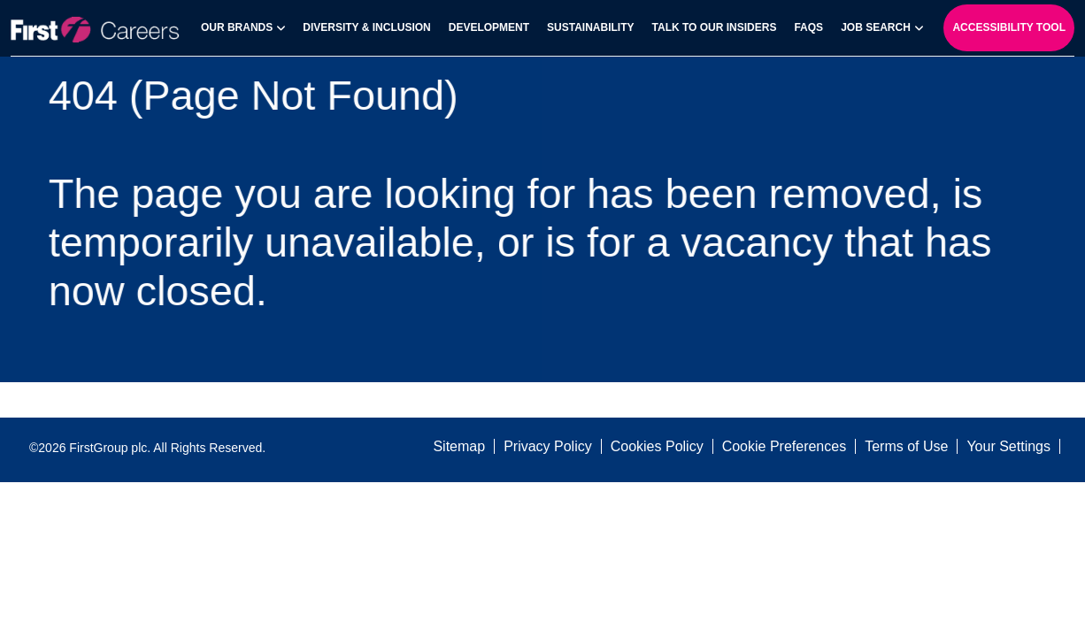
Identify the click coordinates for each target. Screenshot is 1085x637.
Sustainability (590, 27)
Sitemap (459, 446)
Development (489, 27)
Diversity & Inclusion (366, 27)
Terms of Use (906, 446)
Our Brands (237, 27)
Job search (876, 27)
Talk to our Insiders (714, 27)
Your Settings (1008, 446)
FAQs (808, 27)
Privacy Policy (548, 446)
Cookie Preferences (784, 446)
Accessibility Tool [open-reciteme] (1009, 27)
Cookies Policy (657, 446)
